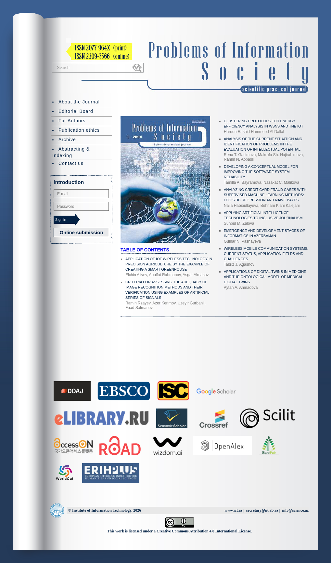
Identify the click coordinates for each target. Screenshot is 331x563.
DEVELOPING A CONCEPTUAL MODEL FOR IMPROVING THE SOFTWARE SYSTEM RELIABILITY (261, 172)
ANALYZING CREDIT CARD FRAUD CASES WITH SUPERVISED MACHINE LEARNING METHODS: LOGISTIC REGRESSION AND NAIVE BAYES (265, 195)
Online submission (81, 232)
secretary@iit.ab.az (262, 510)
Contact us (70, 163)
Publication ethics (79, 130)
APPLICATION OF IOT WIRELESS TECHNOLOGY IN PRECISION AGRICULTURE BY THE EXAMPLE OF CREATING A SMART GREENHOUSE (168, 264)
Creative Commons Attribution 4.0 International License (204, 531)
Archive (67, 139)
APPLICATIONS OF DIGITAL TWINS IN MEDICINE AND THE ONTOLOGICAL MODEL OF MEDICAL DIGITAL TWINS (265, 277)
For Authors (71, 120)
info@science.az (295, 510)
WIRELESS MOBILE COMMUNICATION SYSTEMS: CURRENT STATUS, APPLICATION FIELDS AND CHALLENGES (266, 254)
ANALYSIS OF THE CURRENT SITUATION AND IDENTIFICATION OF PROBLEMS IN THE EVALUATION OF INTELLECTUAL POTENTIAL (263, 144)
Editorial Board (75, 111)
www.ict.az (233, 510)
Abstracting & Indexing (71, 152)
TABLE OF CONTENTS (145, 249)
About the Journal (79, 101)
